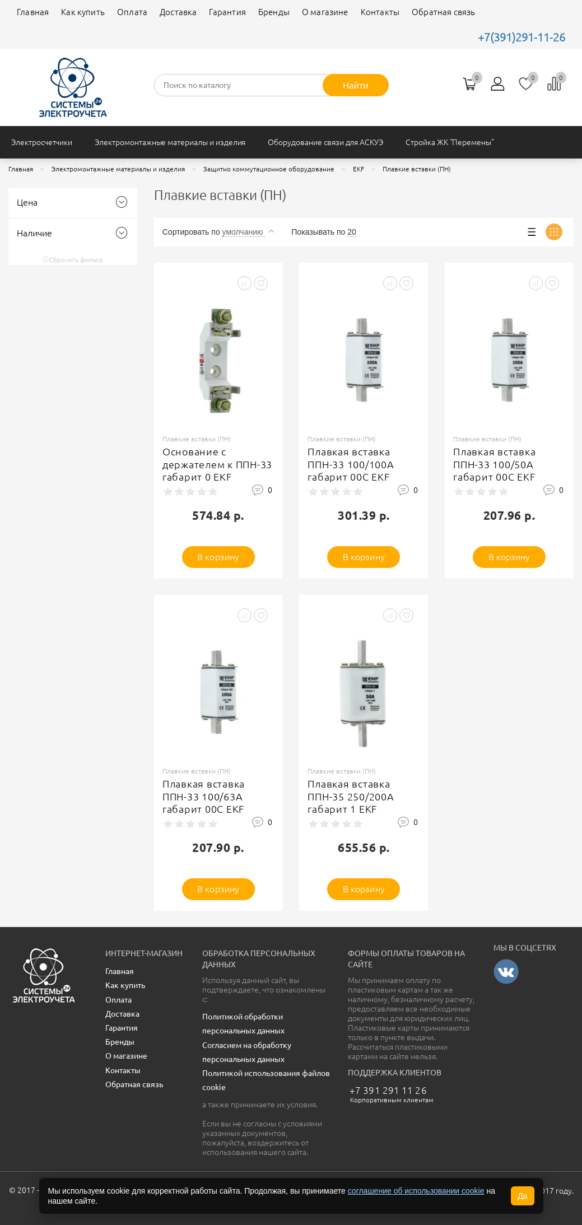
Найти (356, 85)
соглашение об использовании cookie (416, 1190)
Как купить (83, 12)
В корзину (218, 557)
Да (522, 1195)
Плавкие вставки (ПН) (417, 169)
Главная (33, 12)
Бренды (274, 12)
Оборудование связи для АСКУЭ (325, 142)
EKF (358, 169)
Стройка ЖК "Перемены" (450, 142)
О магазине (325, 12)
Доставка (178, 12)
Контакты (380, 12)
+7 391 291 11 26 (388, 1090)
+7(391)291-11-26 (521, 37)
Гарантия (227, 12)
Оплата (132, 12)
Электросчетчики (41, 142)
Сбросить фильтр (72, 259)
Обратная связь (443, 12)
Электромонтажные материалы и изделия (170, 142)
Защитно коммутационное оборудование (268, 169)
